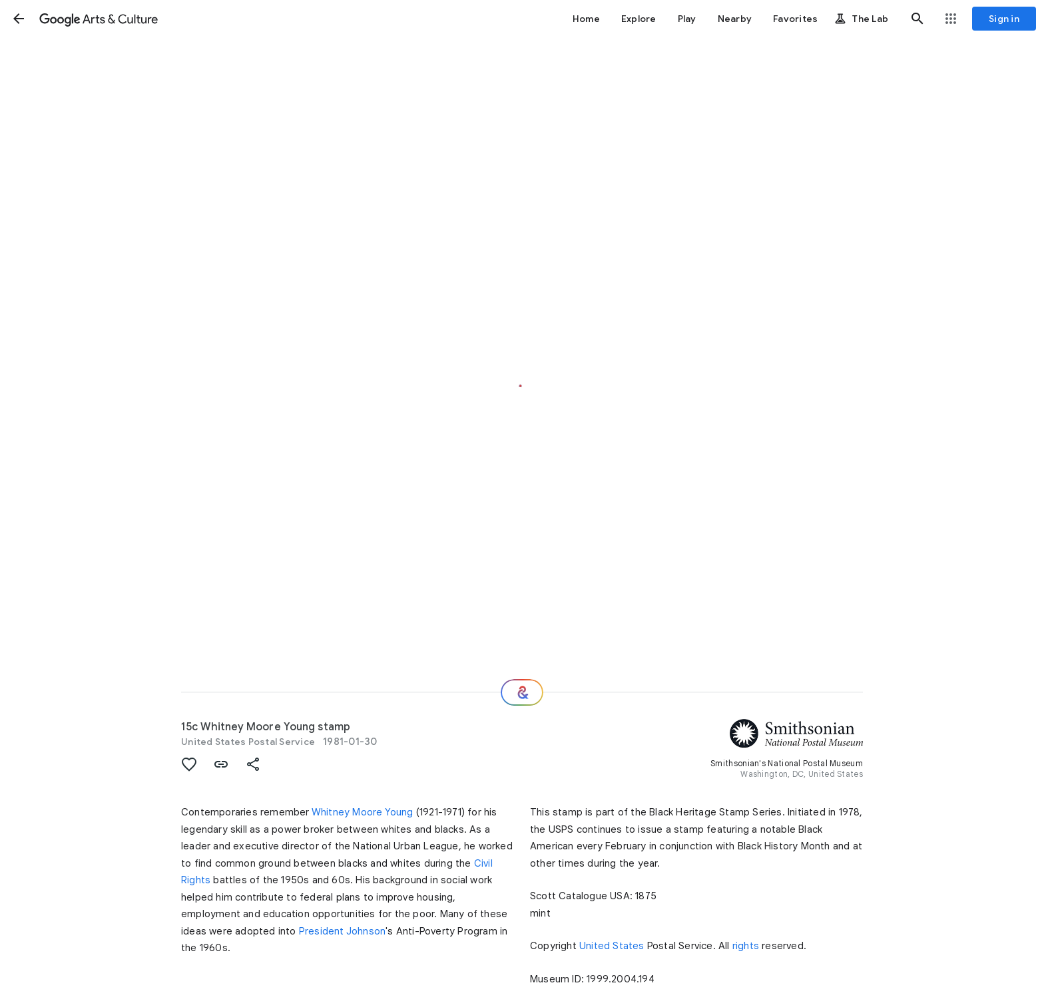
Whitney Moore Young (362, 812)
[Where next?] (522, 692)
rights (745, 946)
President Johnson (342, 931)
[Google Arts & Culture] (98, 18)
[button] (19, 19)
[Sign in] (1004, 19)
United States (612, 946)
